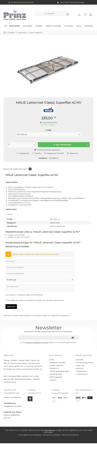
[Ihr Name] (39, 261)
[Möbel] (39, 26)
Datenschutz (82, 374)
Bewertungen (23, 169)
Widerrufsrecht (56, 365)
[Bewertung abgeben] (39, 279)
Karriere (80, 368)
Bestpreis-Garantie (58, 362)
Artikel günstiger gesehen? (47, 150)
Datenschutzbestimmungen (30, 300)
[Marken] (88, 26)
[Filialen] (68, 26)
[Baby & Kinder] (53, 26)
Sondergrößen (56, 374)
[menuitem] (90, 14)
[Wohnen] (27, 26)
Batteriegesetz (56, 377)
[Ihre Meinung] (39, 287)
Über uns (80, 365)
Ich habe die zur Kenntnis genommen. (36, 300)
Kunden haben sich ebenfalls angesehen (52, 315)
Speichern (11, 306)
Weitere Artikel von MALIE (17, 237)
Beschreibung (10, 169)
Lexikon (53, 380)
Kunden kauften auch (26, 315)
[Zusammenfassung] (39, 273)
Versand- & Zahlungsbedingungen (59, 369)
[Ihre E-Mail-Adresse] (39, 267)
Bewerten (72, 153)
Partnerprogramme (85, 362)
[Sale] (79, 26)
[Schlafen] (14, 26)
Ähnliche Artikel (10, 315)
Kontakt (80, 360)
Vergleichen (23, 153)
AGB (52, 360)
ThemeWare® (74, 435)
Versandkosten (49, 430)
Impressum (81, 371)
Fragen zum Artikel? (54, 153)
